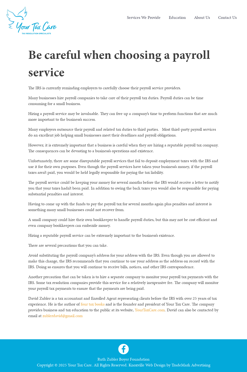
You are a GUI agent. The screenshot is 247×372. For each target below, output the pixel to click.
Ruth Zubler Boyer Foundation (123, 359)
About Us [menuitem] (202, 17)
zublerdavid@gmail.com (63, 316)
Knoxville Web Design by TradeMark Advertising (169, 365)
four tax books (93, 304)
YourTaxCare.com (150, 310)
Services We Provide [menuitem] (144, 17)
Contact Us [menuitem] (227, 17)
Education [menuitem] (177, 17)
